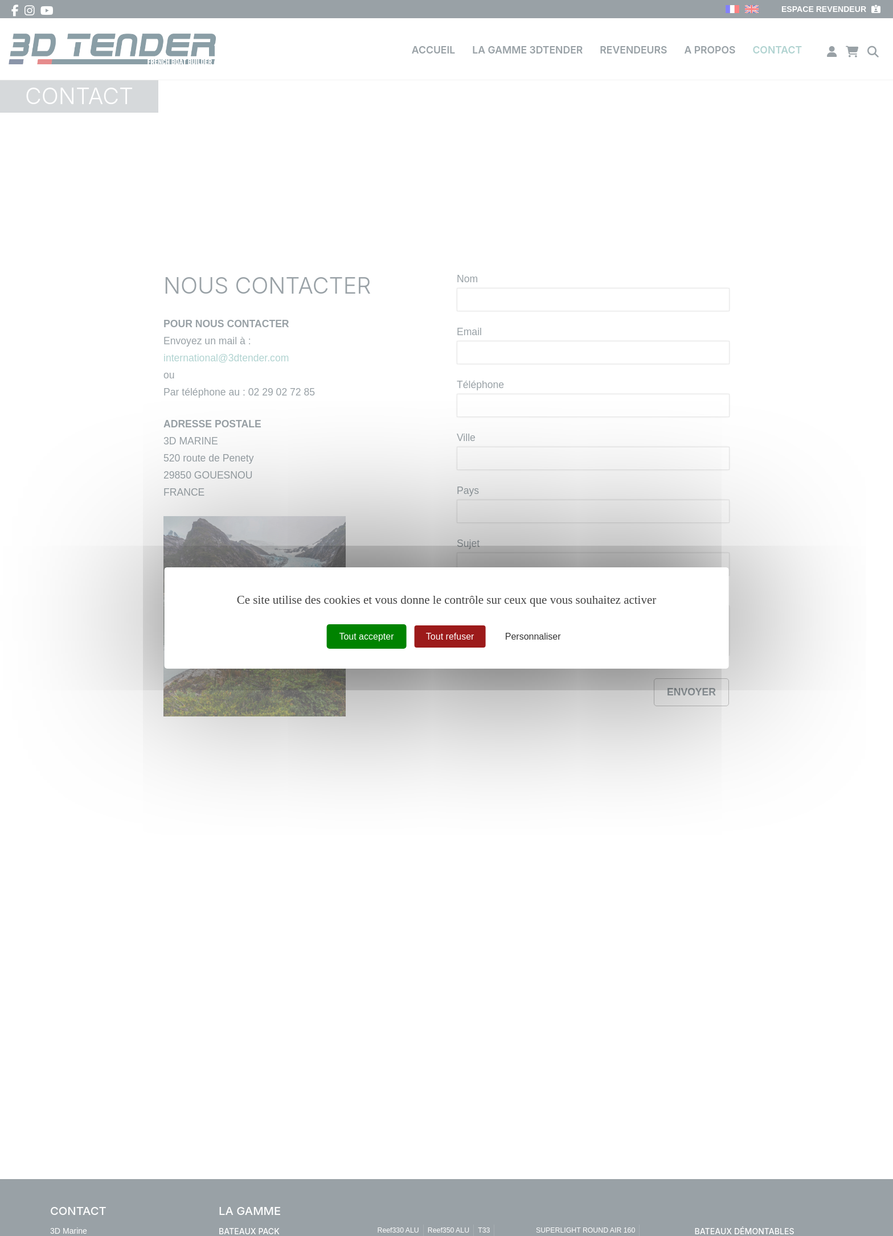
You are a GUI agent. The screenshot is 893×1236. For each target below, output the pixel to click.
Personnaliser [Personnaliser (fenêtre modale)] (533, 636)
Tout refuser (450, 636)
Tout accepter (366, 636)
